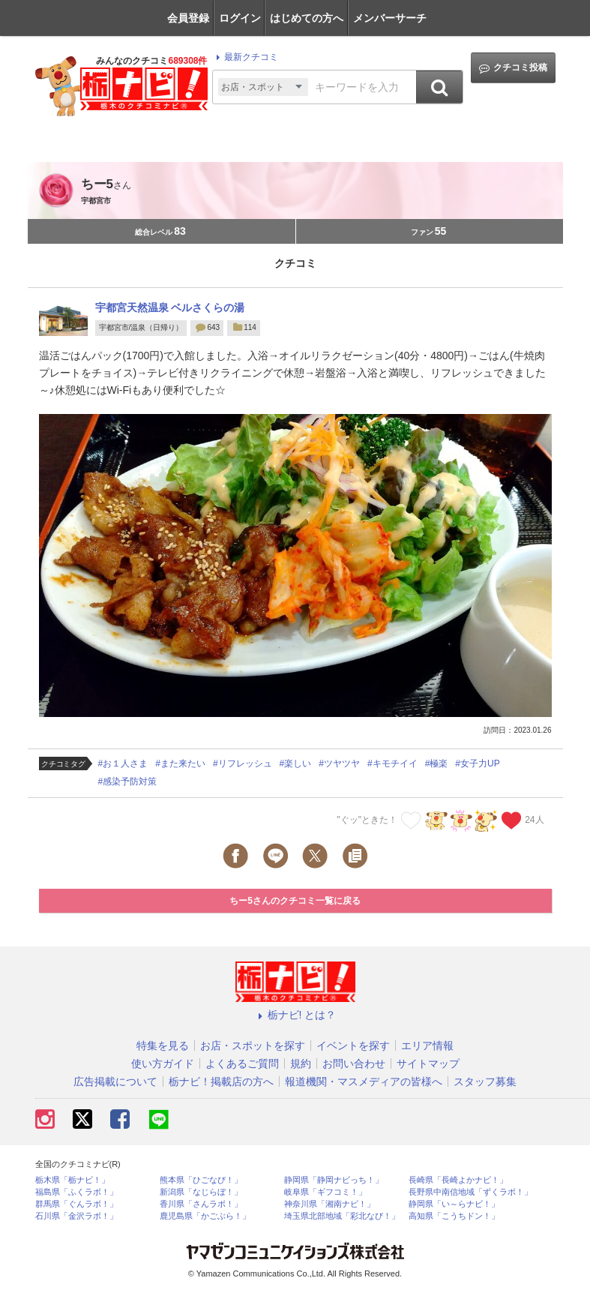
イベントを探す (353, 1046)
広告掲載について (115, 1082)
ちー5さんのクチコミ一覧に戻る (295, 901)
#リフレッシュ (242, 763)
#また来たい (180, 763)
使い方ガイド (162, 1064)
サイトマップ (428, 1064)
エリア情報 (427, 1046)
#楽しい (296, 763)
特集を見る (162, 1046)
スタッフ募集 (485, 1082)
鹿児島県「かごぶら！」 (205, 1216)
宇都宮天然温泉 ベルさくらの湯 (170, 308)
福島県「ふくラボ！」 (76, 1192)
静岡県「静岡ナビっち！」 (333, 1180)
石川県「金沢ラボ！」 (76, 1216)
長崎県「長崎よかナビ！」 (458, 1180)
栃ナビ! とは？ (295, 1015)
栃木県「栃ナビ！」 (72, 1180)
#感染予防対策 (127, 781)
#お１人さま (123, 763)
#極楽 (436, 763)
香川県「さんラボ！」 (201, 1204)
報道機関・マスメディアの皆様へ (363, 1082)
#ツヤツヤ (339, 763)
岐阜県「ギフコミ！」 (325, 1192)
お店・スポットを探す (252, 1046)
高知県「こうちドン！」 (454, 1216)
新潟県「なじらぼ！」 (201, 1192)
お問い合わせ (353, 1064)
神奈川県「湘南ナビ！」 (329, 1204)
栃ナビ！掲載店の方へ (221, 1082)
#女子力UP (477, 763)
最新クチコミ (244, 57)
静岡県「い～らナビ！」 (454, 1204)
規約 (300, 1064)
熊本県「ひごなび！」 (201, 1180)
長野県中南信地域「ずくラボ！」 (470, 1192)
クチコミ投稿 (513, 68)
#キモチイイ (392, 763)
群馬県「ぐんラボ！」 (76, 1204)
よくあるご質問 (242, 1064)
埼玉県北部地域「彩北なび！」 (342, 1216)
